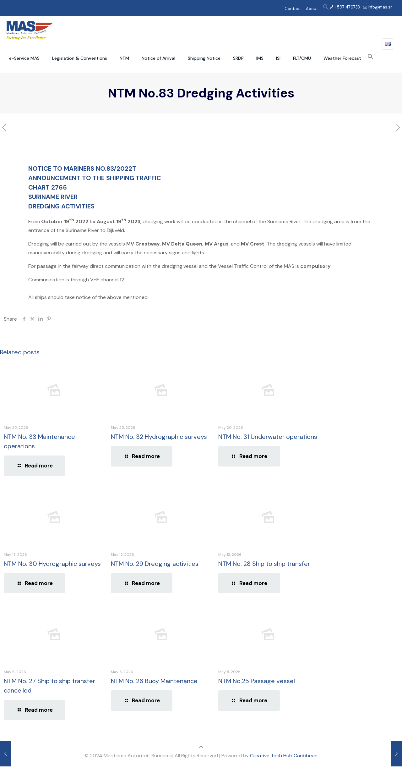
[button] (326, 8)
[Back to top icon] (201, 746)
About (312, 8)
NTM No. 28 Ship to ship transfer (264, 564)
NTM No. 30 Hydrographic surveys (52, 564)
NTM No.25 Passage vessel (256, 681)
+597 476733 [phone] (347, 7)
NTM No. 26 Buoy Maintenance (154, 681)
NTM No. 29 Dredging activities (154, 564)
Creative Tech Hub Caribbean (284, 755)
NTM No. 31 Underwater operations (267, 437)
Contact (293, 8)
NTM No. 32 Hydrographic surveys (159, 437)
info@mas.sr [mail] (380, 7)
